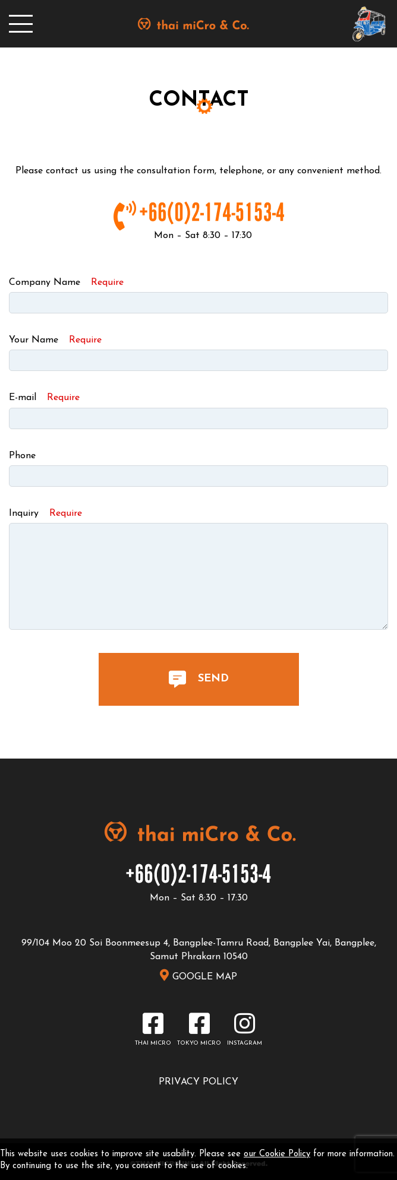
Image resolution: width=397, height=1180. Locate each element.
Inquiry (45, 513)
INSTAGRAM (244, 1043)
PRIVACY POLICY (198, 1082)
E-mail (44, 397)
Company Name (66, 282)
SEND (199, 679)
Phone (22, 456)
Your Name (55, 340)
